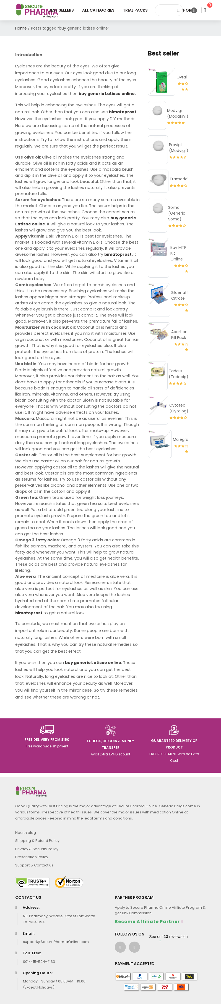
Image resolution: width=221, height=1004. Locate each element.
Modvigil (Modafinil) (177, 113)
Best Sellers (61, 10)
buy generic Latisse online (107, 93)
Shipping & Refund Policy (37, 840)
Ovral (181, 77)
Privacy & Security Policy (36, 849)
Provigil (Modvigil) (178, 147)
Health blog (25, 832)
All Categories (98, 10)
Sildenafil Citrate (179, 295)
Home (21, 28)
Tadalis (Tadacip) (178, 374)
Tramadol (179, 179)
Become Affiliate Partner (147, 921)
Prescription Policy (31, 857)
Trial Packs (135, 10)
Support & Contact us (34, 865)
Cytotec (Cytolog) (178, 408)
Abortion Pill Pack (179, 334)
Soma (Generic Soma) (176, 213)
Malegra (180, 439)
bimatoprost (118, 254)
